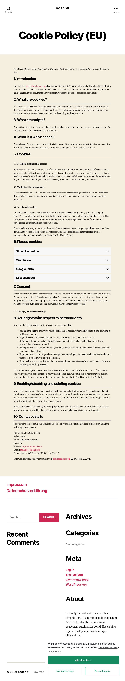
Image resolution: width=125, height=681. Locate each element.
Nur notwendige (65, 671)
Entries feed (74, 574)
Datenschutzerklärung (27, 490)
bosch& (62, 8)
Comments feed (77, 579)
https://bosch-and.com (36, 86)
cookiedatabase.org (61, 458)
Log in (70, 570)
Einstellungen (102, 671)
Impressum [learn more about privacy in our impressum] (55, 651)
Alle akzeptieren (83, 660)
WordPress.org (76, 584)
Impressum (17, 484)
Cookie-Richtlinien (107, 647)
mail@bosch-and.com (30, 449)
